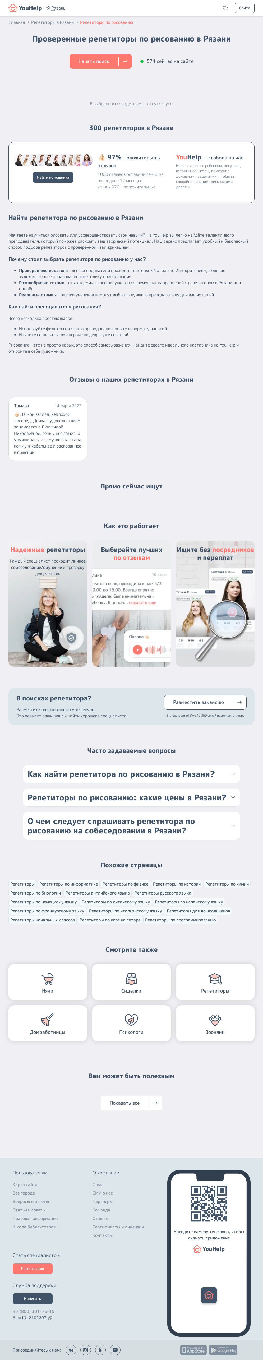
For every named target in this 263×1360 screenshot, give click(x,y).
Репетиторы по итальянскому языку (125, 911)
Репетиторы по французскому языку (47, 911)
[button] (58, 8)
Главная (19, 22)
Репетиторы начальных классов (42, 920)
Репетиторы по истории (177, 884)
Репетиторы (22, 884)
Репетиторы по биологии (35, 893)
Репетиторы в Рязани (55, 22)
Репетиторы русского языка (163, 893)
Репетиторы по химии (227, 884)
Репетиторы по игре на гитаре (110, 920)
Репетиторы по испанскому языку (189, 902)
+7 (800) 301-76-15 (33, 1311)
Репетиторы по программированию (180, 920)
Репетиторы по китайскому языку (116, 902)
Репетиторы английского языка (98, 893)
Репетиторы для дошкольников (198, 911)
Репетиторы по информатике (68, 884)
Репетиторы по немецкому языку (43, 902)
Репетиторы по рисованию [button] (106, 22)
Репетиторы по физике (125, 884)
